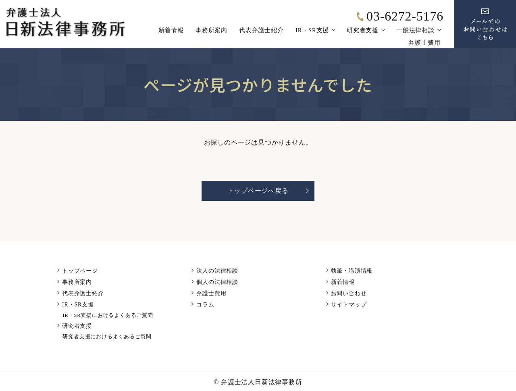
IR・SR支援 (312, 30)
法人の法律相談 (217, 271)
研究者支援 (363, 30)
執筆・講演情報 (352, 271)
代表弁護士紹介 (261, 30)
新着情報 (171, 30)
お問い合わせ (349, 293)
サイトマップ (349, 305)
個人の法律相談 (217, 282)
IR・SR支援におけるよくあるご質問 (107, 315)
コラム (205, 305)
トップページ (80, 271)
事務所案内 (211, 30)
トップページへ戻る (257, 190)
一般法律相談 (415, 30)
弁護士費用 (424, 42)
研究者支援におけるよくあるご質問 (107, 336)
